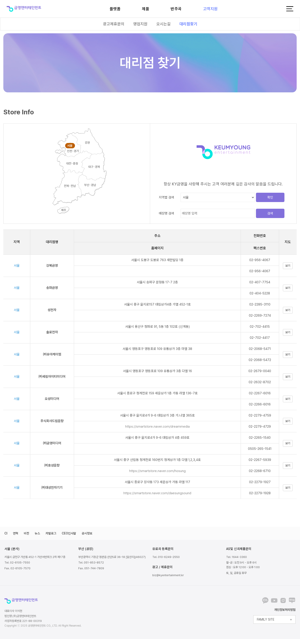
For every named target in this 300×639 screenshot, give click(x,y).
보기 (287, 265)
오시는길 (163, 24)
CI (5, 533)
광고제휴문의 (113, 24)
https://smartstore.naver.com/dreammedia (157, 427)
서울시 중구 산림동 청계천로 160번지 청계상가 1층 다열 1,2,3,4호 (157, 460)
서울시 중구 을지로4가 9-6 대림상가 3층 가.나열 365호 (157, 415)
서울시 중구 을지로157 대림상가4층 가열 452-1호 (157, 304)
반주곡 (176, 8)
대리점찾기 (188, 24)
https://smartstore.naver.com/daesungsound (157, 493)
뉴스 (37, 533)
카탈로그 (51, 533)
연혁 (15, 533)
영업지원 (140, 24)
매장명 (166, 213)
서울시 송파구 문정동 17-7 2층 (157, 282)
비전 (26, 533)
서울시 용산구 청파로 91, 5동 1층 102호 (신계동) (157, 327)
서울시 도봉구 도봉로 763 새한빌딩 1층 (157, 260)
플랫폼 (115, 8)
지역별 (166, 197)
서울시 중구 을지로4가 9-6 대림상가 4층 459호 (157, 438)
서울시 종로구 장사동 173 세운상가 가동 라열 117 (157, 482)
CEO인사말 (69, 533)
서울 (17, 266)
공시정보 (87, 533)
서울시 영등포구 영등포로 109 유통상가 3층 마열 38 (157, 349)
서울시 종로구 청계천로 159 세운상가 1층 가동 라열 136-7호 (157, 393)
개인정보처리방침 (285, 609)
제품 (145, 8)
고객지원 (210, 8)
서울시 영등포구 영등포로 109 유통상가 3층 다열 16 (157, 371)
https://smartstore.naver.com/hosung (157, 471)
